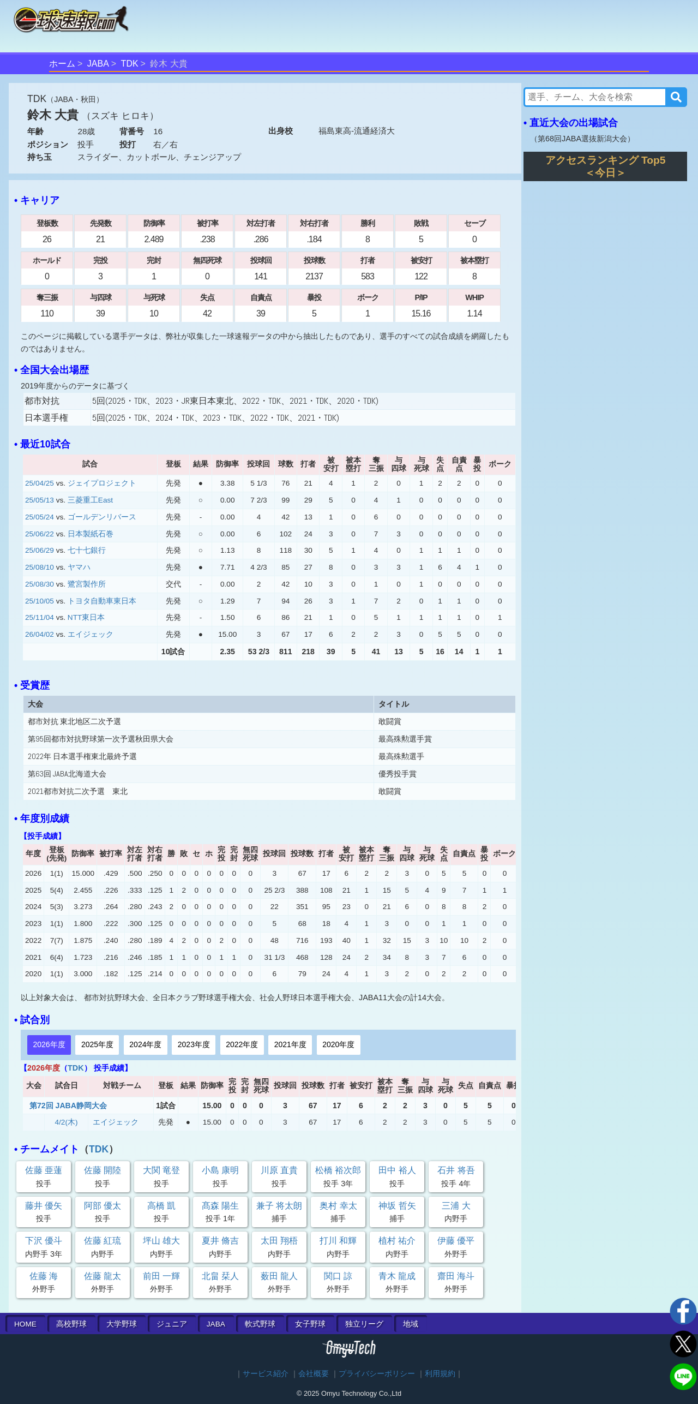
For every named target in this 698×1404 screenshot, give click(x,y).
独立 (364, 1324)
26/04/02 (39, 634)
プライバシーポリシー (377, 1374)
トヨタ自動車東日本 (102, 601)
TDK (130, 63)
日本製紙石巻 (90, 534)
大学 (121, 1324)
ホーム (62, 63)
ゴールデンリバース (102, 517)
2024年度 (145, 1044)
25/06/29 (39, 550)
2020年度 (338, 1044)
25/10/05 (39, 601)
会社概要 (313, 1374)
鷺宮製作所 (87, 584)
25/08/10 (39, 567)
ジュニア (172, 1324)
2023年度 (194, 1044)
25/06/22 (39, 534)
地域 (410, 1324)
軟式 (260, 1324)
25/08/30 (39, 584)
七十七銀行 (87, 550)
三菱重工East (90, 500)
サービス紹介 (265, 1374)
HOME (25, 1324)
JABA (98, 63)
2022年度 (242, 1044)
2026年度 (49, 1044)
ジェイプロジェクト (102, 483)
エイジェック (90, 634)
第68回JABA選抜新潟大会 (582, 138)
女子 (310, 1324)
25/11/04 (39, 617)
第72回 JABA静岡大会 (68, 1105)
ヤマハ (79, 567)
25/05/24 (39, 517)
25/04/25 (39, 483)
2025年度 (97, 1044)
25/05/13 (39, 500)
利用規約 (440, 1374)
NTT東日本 (86, 617)
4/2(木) (66, 1122)
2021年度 (290, 1044)
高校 (71, 1324)
